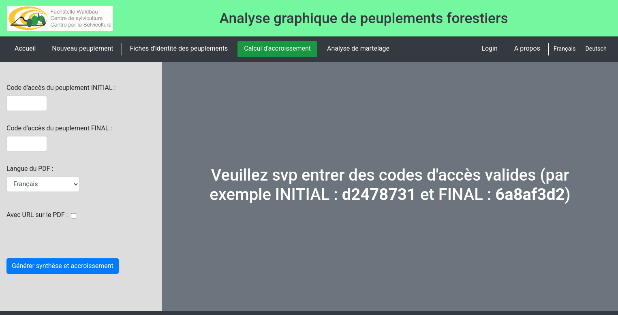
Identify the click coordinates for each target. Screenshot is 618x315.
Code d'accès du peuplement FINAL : (59, 128)
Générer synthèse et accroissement (62, 266)
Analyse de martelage (358, 48)
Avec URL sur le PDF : (37, 215)
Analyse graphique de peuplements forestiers (364, 18)
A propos (527, 48)
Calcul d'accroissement (277, 48)
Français (564, 48)
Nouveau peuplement (82, 48)
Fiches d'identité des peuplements (179, 48)
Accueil (25, 48)
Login (489, 48)
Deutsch (596, 48)
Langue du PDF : (29, 168)
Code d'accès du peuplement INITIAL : (60, 88)
